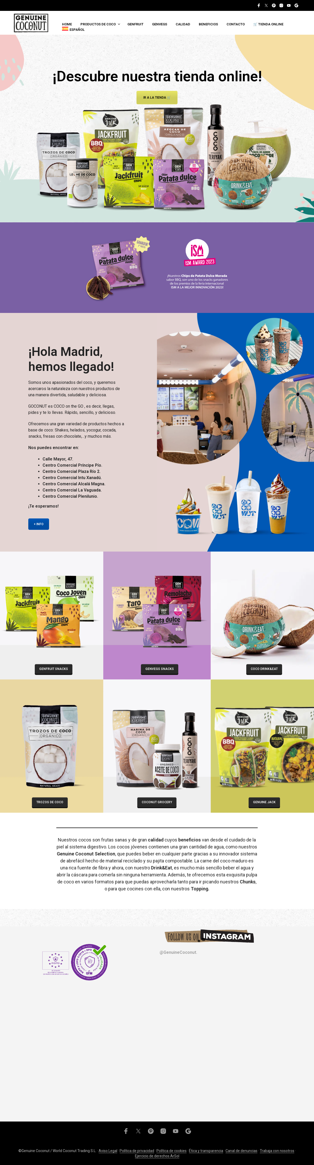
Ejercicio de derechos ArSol (157, 1156)
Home (67, 24)
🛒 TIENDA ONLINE (268, 24)
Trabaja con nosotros (277, 1151)
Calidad (183, 24)
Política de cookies (171, 1151)
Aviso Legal (108, 1151)
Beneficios (208, 24)
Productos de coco (98, 24)
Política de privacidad (137, 1151)
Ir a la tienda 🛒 (157, 97)
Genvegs (159, 24)
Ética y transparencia (206, 1151)
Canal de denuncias (241, 1151)
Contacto (236, 24)
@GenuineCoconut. (178, 952)
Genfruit (135, 24)
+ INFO (39, 524)
